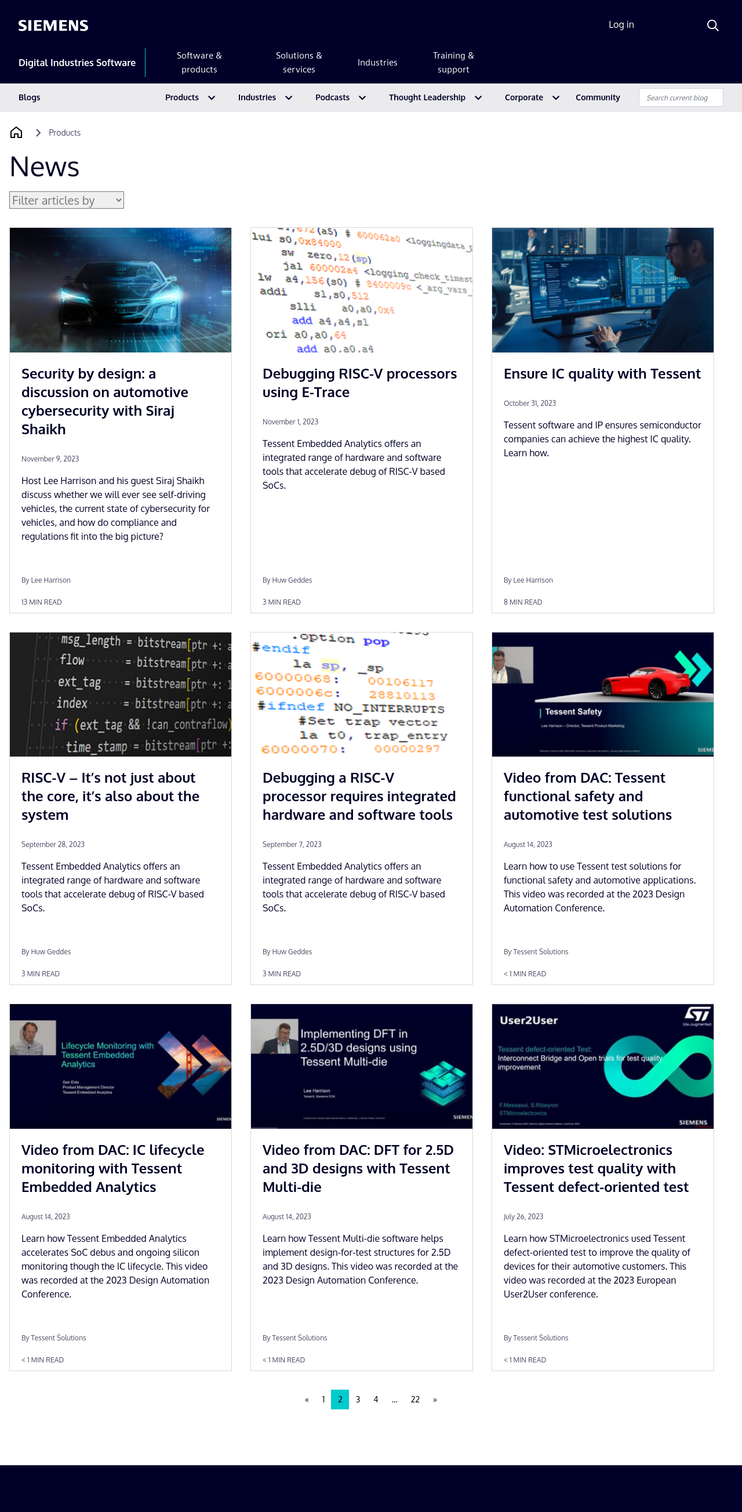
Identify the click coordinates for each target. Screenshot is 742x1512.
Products (182, 97)
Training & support (453, 62)
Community (598, 97)
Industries (378, 62)
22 (415, 1399)
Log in (621, 24)
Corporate (524, 97)
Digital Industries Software (77, 62)
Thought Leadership (427, 97)
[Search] (713, 25)
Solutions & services (299, 62)
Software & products (199, 62)
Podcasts (332, 97)
